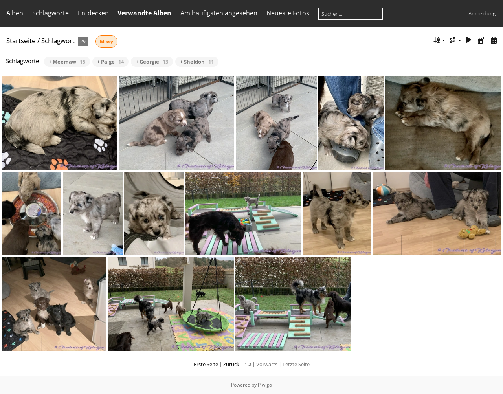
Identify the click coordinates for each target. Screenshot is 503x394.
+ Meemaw (67, 61)
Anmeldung (482, 13)
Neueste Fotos (287, 13)
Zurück (231, 364)
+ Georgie (152, 61)
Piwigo (265, 384)
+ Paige (110, 61)
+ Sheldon (197, 61)
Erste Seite (206, 364)
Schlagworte (50, 13)
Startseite (21, 40)
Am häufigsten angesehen (218, 13)
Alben (14, 13)
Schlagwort (58, 40)
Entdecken (93, 13)
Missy (106, 41)
